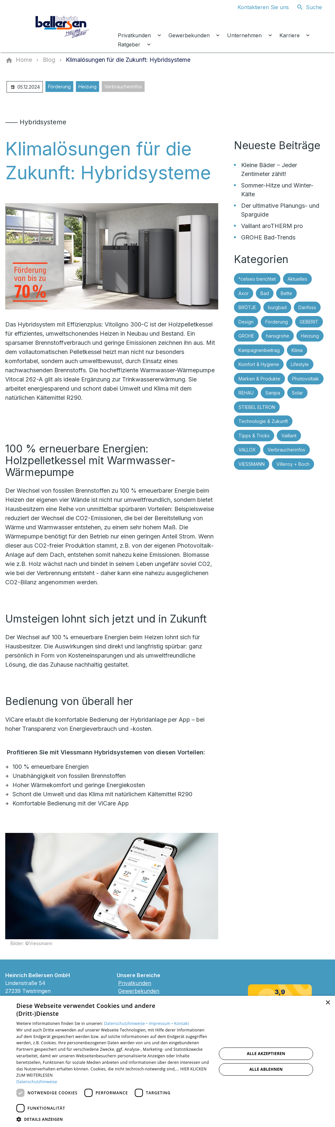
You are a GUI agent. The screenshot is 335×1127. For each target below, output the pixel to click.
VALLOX (247, 449)
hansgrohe (277, 336)
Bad (264, 293)
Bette (286, 293)
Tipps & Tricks (254, 435)
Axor (243, 293)
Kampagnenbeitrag (259, 350)
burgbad (277, 307)
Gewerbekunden (138, 991)
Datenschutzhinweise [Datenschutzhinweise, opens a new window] (36, 1081)
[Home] (24, 60)
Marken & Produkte (259, 378)
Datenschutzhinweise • (126, 1023)
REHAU (246, 393)
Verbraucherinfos (123, 86)
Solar (297, 393)
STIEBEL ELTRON (256, 407)
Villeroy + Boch (292, 464)
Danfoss (307, 307)
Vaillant (288, 435)
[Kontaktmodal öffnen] (257, 7)
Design (246, 322)
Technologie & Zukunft (263, 421)
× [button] (327, 1002)
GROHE (246, 336)
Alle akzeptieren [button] (266, 1053)
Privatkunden (134, 983)
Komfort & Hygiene (258, 364)
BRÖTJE (247, 307)
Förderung (59, 86)
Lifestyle (300, 364)
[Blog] (49, 60)
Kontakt (181, 1023)
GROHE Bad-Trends (268, 237)
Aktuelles (297, 279)
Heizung (88, 86)
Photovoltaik (305, 378)
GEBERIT (309, 322)
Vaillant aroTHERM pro (272, 225)
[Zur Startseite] (62, 26)
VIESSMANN (251, 464)
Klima (297, 350)
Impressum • (161, 1023)
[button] (113, 1119)
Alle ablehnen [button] (266, 1069)
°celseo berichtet (257, 279)
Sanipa (272, 393)
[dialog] (167, 1061)
